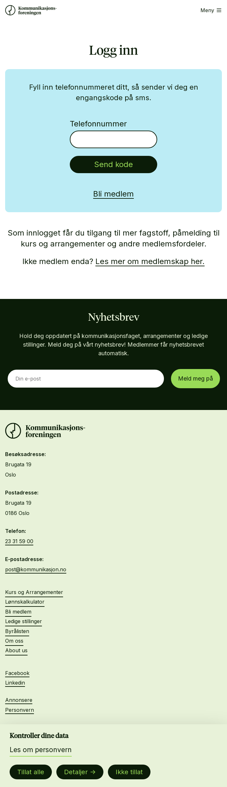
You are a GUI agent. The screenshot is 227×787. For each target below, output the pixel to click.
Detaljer (76, 772)
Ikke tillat (129, 772)
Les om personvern (41, 750)
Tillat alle (30, 772)
